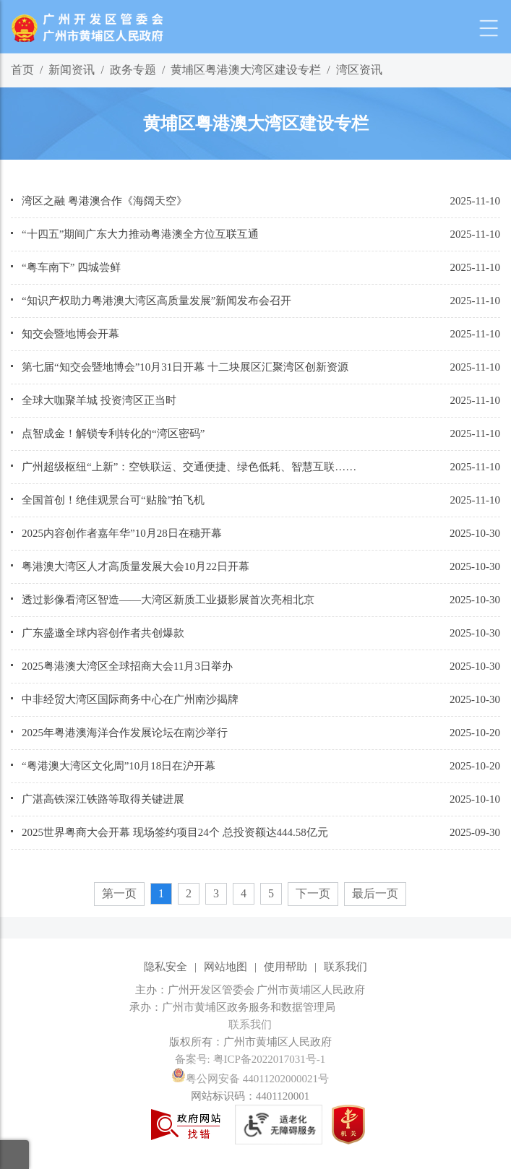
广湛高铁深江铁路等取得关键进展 (103, 799)
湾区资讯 (359, 70)
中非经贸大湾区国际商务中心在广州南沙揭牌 (130, 699)
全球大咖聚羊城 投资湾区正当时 (99, 400)
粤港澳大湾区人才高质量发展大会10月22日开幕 (135, 566)
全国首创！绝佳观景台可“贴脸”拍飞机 (113, 500)
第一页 (119, 893)
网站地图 (225, 966)
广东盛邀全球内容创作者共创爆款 (103, 633)
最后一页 (375, 893)
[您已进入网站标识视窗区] (255, 1007)
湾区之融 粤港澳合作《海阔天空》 (104, 201)
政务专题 (133, 70)
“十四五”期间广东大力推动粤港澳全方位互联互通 (140, 234)
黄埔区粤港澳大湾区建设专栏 (246, 70)
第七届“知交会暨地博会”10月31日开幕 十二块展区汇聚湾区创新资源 (185, 367)
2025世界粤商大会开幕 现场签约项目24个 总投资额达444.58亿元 (175, 832)
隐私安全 (165, 966)
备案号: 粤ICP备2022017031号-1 (250, 1059)
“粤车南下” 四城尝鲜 (71, 267)
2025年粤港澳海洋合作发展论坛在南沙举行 (125, 732)
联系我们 (345, 966)
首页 (22, 70)
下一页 (313, 893)
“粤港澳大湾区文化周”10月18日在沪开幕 (118, 766)
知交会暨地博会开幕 (70, 334)
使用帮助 (285, 966)
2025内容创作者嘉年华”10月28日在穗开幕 (122, 533)
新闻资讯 (71, 70)
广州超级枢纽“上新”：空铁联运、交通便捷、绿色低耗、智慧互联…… (189, 467)
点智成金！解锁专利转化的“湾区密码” (113, 433)
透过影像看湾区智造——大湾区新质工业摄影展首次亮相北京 (168, 599)
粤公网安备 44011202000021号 (250, 1078)
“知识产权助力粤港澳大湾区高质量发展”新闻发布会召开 (156, 300)
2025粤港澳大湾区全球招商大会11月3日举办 (127, 666)
